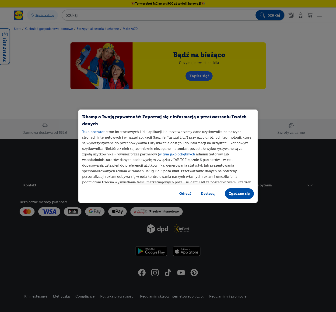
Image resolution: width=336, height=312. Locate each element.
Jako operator (93, 132)
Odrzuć (185, 193)
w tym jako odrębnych (177, 154)
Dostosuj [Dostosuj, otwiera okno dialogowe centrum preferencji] (208, 193)
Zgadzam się (239, 193)
